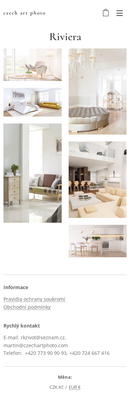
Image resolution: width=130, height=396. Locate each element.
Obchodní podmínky (27, 307)
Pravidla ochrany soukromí (34, 299)
